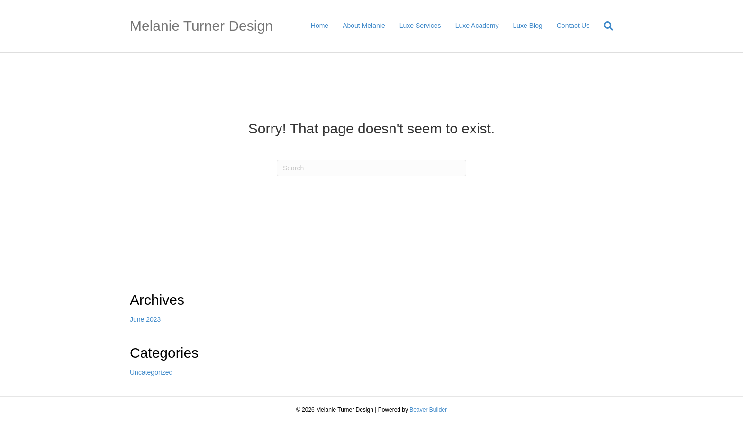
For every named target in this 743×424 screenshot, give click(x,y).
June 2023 (145, 319)
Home (319, 25)
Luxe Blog (527, 25)
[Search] (605, 26)
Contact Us (573, 25)
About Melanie (364, 25)
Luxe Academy (477, 25)
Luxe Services (420, 25)
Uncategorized (151, 372)
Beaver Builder (428, 409)
